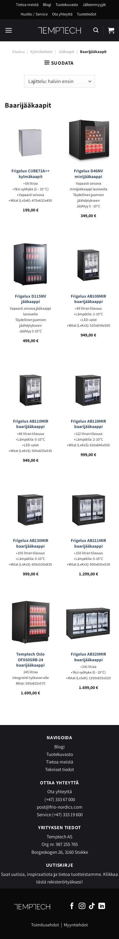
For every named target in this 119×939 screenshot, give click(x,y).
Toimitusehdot (45, 925)
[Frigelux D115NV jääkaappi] (30, 263)
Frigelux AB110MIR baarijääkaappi (30, 424)
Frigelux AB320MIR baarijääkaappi (88, 657)
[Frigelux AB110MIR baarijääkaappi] (30, 389)
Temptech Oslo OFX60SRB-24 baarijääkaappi (30, 659)
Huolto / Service (34, 14)
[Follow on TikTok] (92, 906)
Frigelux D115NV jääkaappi (30, 299)
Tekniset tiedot (59, 769)
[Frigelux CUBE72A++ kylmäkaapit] (30, 138)
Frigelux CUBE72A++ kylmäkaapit (30, 173)
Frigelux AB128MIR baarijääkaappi (88, 424)
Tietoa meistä (27, 4)
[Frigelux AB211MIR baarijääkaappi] (88, 508)
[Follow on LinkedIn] (101, 906)
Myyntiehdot (76, 925)
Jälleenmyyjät (94, 4)
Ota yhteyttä (62, 14)
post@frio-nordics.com (60, 807)
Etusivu (18, 51)
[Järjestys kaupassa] (59, 81)
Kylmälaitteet (41, 51)
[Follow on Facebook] (72, 906)
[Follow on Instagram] (82, 906)
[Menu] (8, 30)
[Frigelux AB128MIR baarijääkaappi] (88, 389)
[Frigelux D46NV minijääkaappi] (88, 138)
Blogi (47, 4)
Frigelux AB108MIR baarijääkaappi (88, 299)
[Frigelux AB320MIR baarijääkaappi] (88, 622)
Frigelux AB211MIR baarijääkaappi (88, 543)
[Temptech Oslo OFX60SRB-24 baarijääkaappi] (30, 622)
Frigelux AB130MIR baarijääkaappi (30, 543)
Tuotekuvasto (67, 4)
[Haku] (95, 30)
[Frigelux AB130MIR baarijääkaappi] (30, 508)
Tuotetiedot (86, 14)
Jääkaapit (66, 51)
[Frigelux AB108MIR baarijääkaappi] (88, 263)
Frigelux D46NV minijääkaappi (88, 173)
